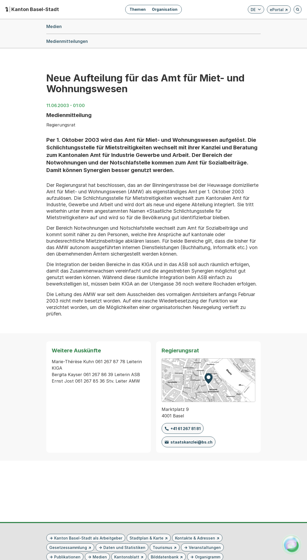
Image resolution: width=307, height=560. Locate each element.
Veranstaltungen (205, 547)
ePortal (279, 10)
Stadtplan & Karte (146, 538)
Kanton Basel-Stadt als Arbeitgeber (88, 538)
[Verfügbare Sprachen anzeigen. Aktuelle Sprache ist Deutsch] (256, 9)
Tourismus (162, 547)
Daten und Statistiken (124, 547)
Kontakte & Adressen (195, 538)
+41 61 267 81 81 (185, 428)
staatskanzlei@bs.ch (191, 442)
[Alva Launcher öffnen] (291, 544)
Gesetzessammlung (68, 547)
